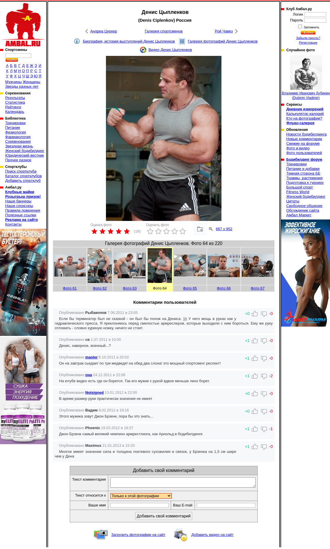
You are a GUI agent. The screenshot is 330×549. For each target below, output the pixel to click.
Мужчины (13, 82)
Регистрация (308, 42)
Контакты (13, 224)
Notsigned (94, 392)
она (88, 375)
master (91, 357)
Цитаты (292, 201)
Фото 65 (190, 288)
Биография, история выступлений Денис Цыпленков (129, 41)
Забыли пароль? (308, 38)
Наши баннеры (18, 201)
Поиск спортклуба (20, 171)
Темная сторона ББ (303, 173)
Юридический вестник (24, 155)
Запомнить (311, 27)
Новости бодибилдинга (306, 134)
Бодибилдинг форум (304, 160)
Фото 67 (258, 288)
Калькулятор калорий (305, 113)
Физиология (15, 132)
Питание (12, 127)
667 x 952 (224, 229)
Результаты (15, 98)
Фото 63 (130, 288)
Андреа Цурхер (103, 31)
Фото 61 (70, 288)
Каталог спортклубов (23, 176)
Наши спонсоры (19, 206)
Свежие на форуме (303, 143)
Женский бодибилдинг (24, 151)
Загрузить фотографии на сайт (138, 536)
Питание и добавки (303, 168)
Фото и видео (298, 148)
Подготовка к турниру (305, 182)
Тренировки (15, 123)
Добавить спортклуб (23, 180)
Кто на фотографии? (304, 118)
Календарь (14, 111)
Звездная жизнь (19, 146)
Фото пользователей (304, 153)
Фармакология (17, 137)
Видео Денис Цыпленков (170, 49)
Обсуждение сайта (302, 210)
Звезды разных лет (21, 86)
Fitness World (297, 192)
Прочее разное (18, 160)
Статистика (15, 102)
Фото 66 (224, 288)
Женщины (31, 82)
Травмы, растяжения (304, 178)
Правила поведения (22, 210)
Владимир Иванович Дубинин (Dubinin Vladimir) (306, 77)
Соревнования (18, 141)
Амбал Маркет (298, 215)
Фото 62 (100, 288)
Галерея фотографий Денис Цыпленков (223, 41)
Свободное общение (304, 206)
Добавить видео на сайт (212, 536)
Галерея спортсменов (164, 31)
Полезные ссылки (20, 215)
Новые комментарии (304, 139)
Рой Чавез (224, 31)
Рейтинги (13, 107)
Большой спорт (299, 187)
